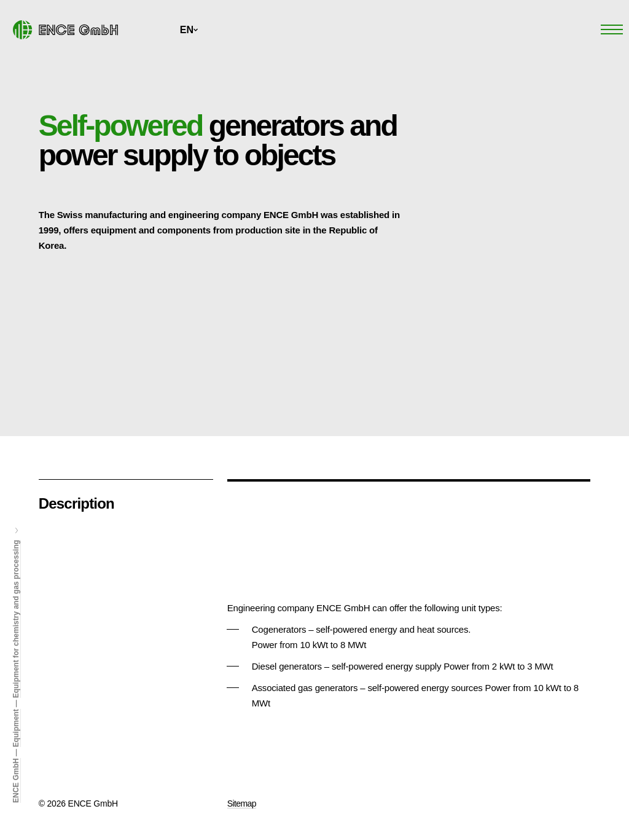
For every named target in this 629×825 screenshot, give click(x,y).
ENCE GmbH (16, 780)
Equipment (16, 728)
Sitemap (241, 803)
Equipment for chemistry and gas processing (16, 619)
